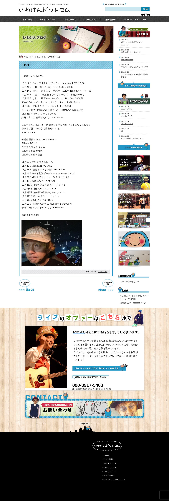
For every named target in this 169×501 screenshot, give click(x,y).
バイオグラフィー (111, 463)
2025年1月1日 (126, 116)
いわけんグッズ (110, 467)
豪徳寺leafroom (127, 60)
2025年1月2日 (126, 109)
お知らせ (102, 272)
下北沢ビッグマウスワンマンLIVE (134, 67)
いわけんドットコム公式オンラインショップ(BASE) (134, 297)
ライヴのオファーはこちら (114, 479)
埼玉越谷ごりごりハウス (130, 52)
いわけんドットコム (32, 57)
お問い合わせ (109, 475)
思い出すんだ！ (127, 124)
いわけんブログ (48, 57)
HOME (106, 455)
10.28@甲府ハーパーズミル (132, 138)
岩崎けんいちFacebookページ (133, 303)
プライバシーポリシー (129, 282)
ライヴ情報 (108, 459)
